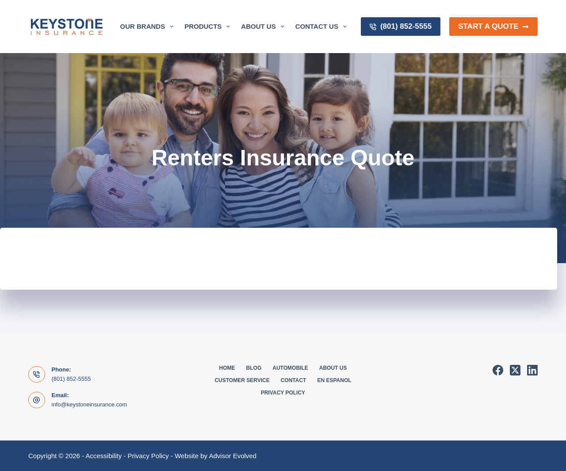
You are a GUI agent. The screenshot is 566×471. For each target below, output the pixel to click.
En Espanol (334, 380)
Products (208, 26)
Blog (254, 368)
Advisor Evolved (232, 456)
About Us (264, 26)
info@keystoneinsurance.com (89, 404)
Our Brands (148, 26)
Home (227, 368)
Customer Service (241, 380)
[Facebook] (498, 370)
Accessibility (103, 456)
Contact (293, 380)
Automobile (290, 368)
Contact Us (322, 26)
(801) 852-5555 (401, 26)
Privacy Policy (283, 393)
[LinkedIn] (532, 370)
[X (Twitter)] (515, 370)
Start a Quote (493, 26)
